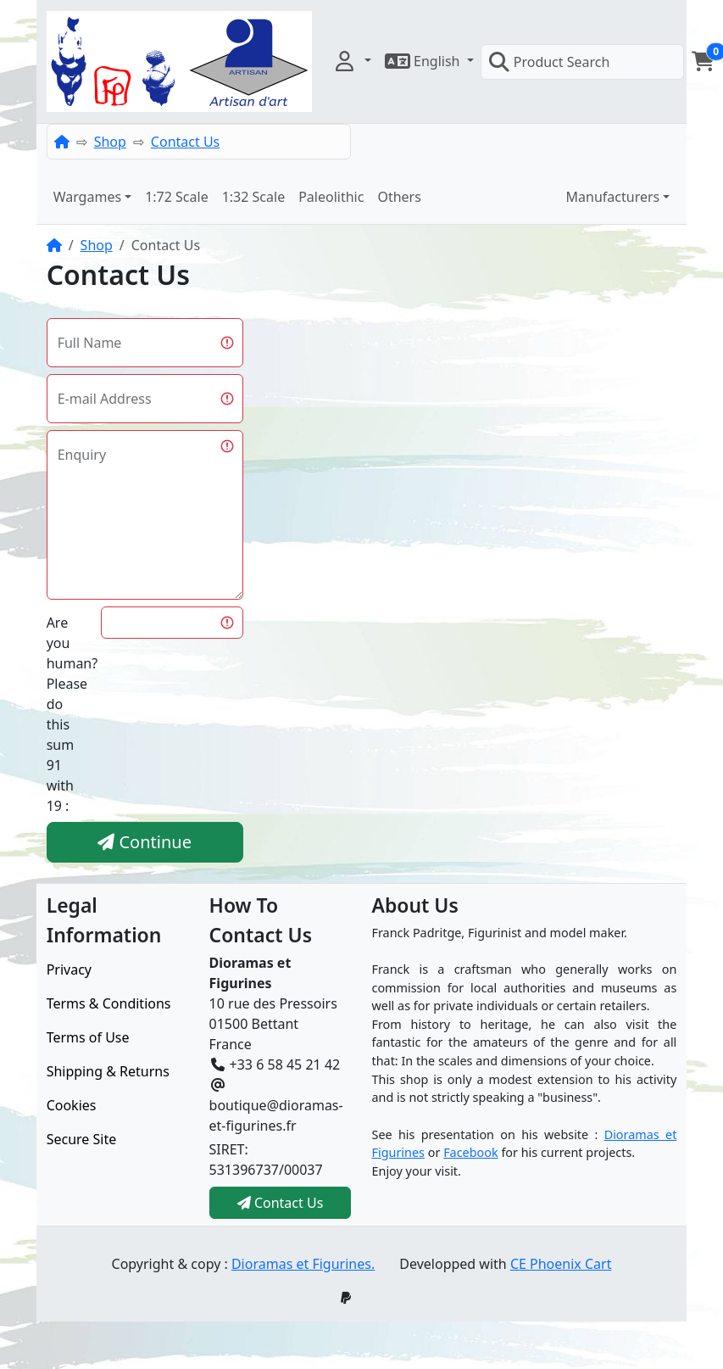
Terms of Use (88, 1037)
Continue (144, 841)
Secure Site (82, 1139)
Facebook (470, 1152)
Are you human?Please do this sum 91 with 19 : (69, 714)
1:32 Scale (254, 196)
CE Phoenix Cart (561, 1263)
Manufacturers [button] (613, 196)
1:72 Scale (177, 196)
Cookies (72, 1105)
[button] (351, 61)
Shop (110, 141)
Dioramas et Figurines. (303, 1263)
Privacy (69, 969)
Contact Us (185, 141)
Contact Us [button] (280, 1202)
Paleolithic (331, 196)
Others (398, 196)
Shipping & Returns (108, 1071)
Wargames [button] (87, 196)
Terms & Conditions (109, 1003)
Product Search (549, 62)
